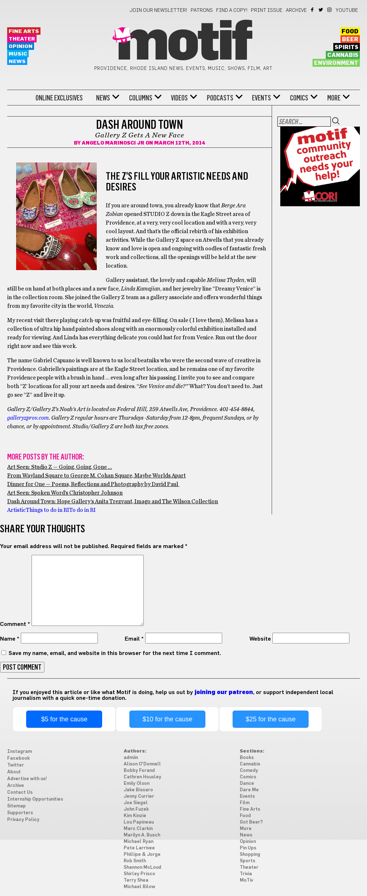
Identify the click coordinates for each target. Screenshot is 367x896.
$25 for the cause (271, 719)
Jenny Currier (139, 796)
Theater (22, 39)
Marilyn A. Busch (142, 835)
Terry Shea (136, 880)
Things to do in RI (47, 510)
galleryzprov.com (28, 418)
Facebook (312, 10)
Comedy (249, 770)
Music (18, 54)
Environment (336, 63)
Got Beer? (251, 822)
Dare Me (249, 790)
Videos (179, 98)
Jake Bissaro (138, 790)
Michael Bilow (139, 887)
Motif (183, 43)
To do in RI (82, 510)
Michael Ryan (138, 841)
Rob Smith (135, 861)
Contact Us (20, 792)
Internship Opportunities (35, 799)
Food (350, 31)
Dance (247, 783)
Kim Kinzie (135, 816)
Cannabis (342, 55)
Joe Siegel (136, 803)
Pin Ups (248, 848)
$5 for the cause (64, 719)
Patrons (202, 10)
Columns (140, 98)
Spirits (346, 47)
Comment (15, 624)
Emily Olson (136, 783)
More (333, 98)
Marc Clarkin (138, 828)
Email (134, 639)
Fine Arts (24, 31)
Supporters (20, 813)
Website (260, 639)
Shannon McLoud (142, 867)
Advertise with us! (27, 779)
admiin (131, 757)
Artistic (16, 510)
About (14, 772)
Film (244, 803)
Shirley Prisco (139, 874)
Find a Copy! (232, 10)
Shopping (250, 854)
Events (261, 98)
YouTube (347, 10)
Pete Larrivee (139, 848)
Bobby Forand (139, 770)
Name (9, 639)
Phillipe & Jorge (142, 854)
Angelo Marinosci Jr (113, 143)
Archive (296, 10)
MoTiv (246, 880)
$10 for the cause (167, 719)
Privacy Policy (23, 819)
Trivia (246, 874)
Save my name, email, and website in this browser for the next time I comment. (115, 653)
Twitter (321, 10)
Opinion (21, 46)
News (17, 61)
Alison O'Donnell (142, 764)
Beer (350, 39)
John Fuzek (136, 809)
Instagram (330, 10)
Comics (299, 98)
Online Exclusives (59, 98)
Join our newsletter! (158, 10)
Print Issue (266, 10)
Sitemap (16, 806)
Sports (247, 861)
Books (247, 757)
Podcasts (220, 98)
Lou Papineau (139, 822)
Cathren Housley (142, 777)
